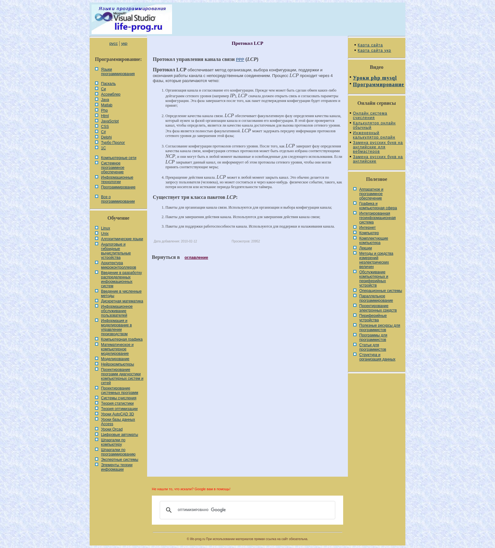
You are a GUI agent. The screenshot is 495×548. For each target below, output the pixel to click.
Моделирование (115, 359)
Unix (105, 233)
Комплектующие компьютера (373, 240)
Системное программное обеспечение (112, 167)
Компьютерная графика (122, 339)
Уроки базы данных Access (118, 421)
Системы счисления (118, 398)
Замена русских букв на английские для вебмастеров (378, 147)
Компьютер (369, 233)
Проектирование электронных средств (378, 308)
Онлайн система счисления (370, 115)
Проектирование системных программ (119, 390)
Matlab (106, 105)
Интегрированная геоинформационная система (377, 217)
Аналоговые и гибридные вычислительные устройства (116, 251)
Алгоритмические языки (122, 239)
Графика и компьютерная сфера (378, 205)
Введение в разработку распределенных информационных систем (121, 279)
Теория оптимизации (119, 409)
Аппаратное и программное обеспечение (371, 193)
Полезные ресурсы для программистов (379, 327)
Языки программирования (118, 71)
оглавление (196, 257)
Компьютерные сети (118, 158)
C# (103, 132)
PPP (240, 59)
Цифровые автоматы (119, 434)
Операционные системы (380, 291)
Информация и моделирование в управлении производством (116, 327)
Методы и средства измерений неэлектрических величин (376, 260)
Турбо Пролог (113, 142)
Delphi (106, 137)
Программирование (118, 187)
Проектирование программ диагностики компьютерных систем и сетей (122, 376)
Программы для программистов (373, 337)
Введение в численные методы (121, 293)
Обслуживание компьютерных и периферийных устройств (373, 279)
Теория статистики (117, 403)
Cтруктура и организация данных (377, 357)
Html (105, 116)
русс (113, 43)
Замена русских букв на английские (378, 159)
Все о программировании (118, 199)
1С (103, 148)
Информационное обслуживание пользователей (117, 311)
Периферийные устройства (373, 317)
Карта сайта (370, 45)
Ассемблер (110, 94)
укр (124, 43)
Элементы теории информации (117, 467)
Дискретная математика (122, 301)
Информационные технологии (117, 179)
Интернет (367, 227)
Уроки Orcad (111, 429)
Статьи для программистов (372, 347)
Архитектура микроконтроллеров (118, 265)
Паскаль (108, 83)
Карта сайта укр (374, 50)
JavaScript (110, 121)
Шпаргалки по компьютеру (113, 442)
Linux (105, 228)
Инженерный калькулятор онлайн (374, 135)
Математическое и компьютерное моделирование (117, 349)
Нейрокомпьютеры (117, 364)
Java (105, 100)
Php (104, 110)
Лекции (365, 248)
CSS (105, 126)
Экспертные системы (119, 459)
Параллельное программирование (376, 298)
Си (103, 89)
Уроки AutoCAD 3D (117, 414)
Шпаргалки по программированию (118, 452)
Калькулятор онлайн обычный (374, 125)
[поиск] (246, 510)
